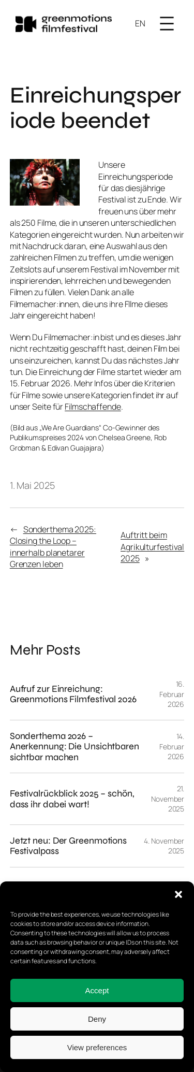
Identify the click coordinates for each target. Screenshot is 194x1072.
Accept (97, 990)
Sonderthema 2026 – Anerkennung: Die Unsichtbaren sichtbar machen (74, 746)
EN (140, 23)
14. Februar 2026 (171, 746)
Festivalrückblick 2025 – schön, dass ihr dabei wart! (72, 798)
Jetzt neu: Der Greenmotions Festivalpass (68, 846)
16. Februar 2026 (171, 694)
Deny (97, 1019)
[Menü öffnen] (166, 23)
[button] (178, 894)
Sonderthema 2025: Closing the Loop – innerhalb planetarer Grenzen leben (53, 547)
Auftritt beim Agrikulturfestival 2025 (152, 546)
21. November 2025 (167, 799)
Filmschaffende (93, 406)
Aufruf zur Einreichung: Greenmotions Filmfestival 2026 (73, 694)
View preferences (97, 1047)
